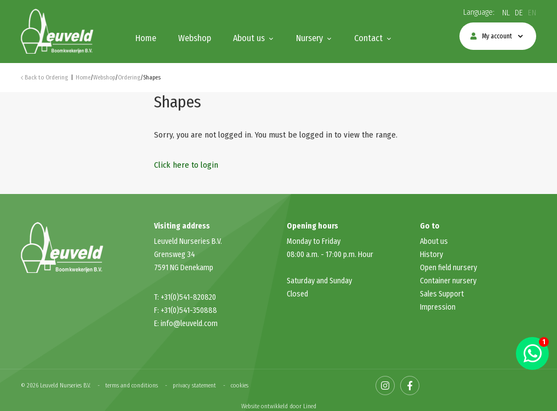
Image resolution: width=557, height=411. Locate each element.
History (431, 254)
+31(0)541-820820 (188, 297)
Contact (368, 38)
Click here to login (186, 165)
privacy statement (194, 385)
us (444, 241)
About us (249, 38)
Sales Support (442, 294)
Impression (438, 307)
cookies (239, 385)
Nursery (309, 38)
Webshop (194, 38)
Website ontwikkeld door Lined (278, 406)
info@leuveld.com (189, 323)
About (430, 241)
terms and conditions (131, 385)
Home (145, 38)
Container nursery (448, 281)
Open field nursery (448, 267)
